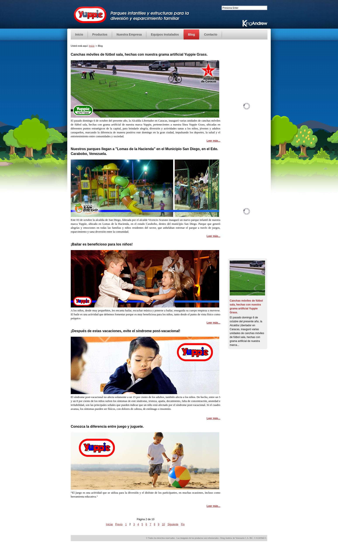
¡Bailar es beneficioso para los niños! (102, 244)
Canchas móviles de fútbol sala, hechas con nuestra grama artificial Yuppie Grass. (139, 54)
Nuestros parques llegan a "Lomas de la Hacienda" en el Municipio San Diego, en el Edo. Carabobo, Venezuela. (144, 151)
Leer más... (213, 140)
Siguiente (172, 524)
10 (163, 524)
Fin (183, 524)
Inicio (92, 46)
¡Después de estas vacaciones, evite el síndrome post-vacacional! (125, 331)
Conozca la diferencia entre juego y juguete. (107, 426)
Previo (118, 524)
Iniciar (109, 524)
